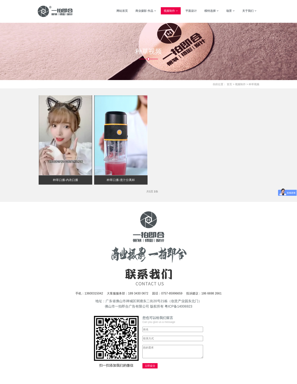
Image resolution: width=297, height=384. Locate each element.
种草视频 (254, 84)
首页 (229, 84)
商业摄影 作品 (145, 10)
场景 (230, 10)
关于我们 (249, 10)
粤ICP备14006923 (178, 306)
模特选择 (211, 10)
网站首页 (122, 10)
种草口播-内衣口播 (65, 180)
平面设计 (191, 10)
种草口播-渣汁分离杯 (121, 180)
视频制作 (171, 10)
